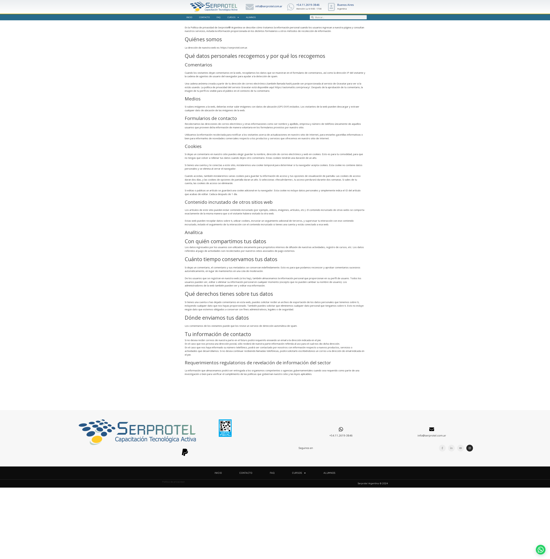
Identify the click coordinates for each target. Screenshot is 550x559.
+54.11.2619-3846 (307, 5)
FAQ (219, 17)
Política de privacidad (173, 482)
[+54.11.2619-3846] (291, 7)
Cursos (233, 17)
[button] (540, 549)
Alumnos (251, 17)
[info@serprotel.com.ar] (250, 7)
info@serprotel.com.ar (268, 6)
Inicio (189, 17)
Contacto (204, 17)
